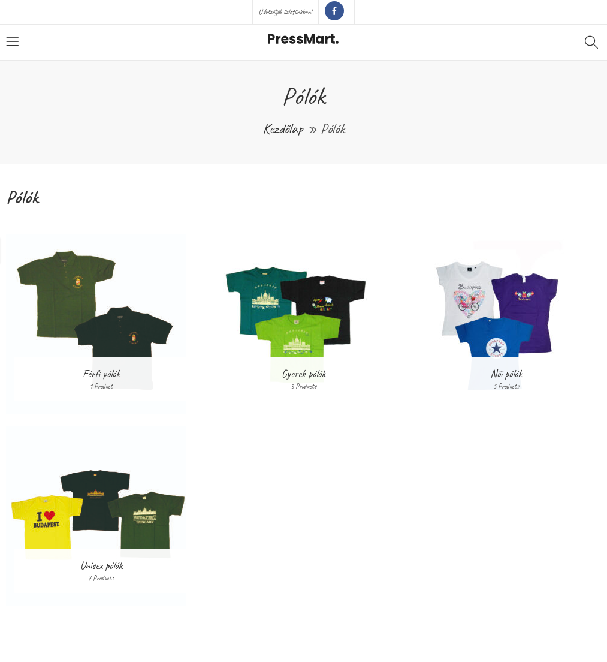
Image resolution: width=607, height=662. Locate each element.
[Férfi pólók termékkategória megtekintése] (101, 324)
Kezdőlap (282, 128)
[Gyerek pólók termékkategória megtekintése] (304, 324)
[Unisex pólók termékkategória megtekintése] (101, 516)
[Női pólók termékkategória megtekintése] (505, 324)
